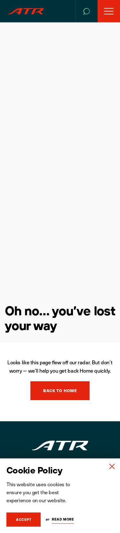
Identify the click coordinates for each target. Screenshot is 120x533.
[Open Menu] (109, 11)
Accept (23, 519)
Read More (63, 519)
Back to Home (60, 390)
